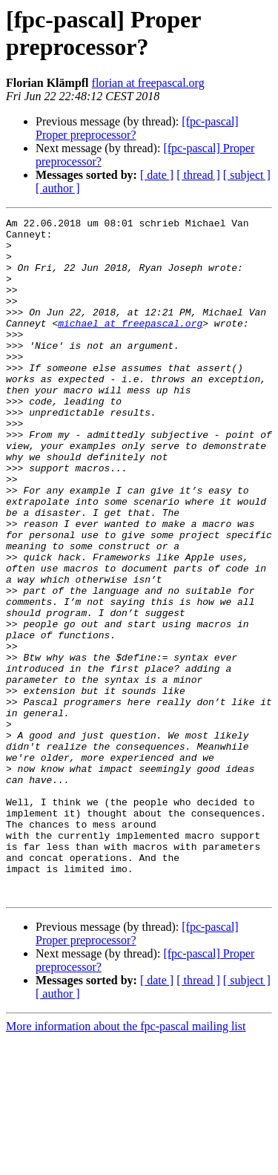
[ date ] (156, 174)
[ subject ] (247, 174)
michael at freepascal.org (130, 345)
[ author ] (58, 188)
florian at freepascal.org (148, 82)
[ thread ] (198, 174)
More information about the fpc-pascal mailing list (125, 1162)
